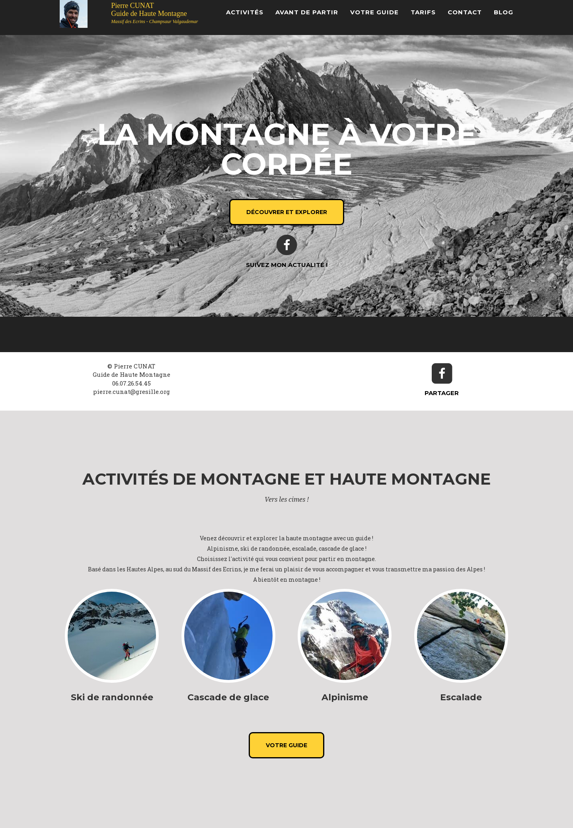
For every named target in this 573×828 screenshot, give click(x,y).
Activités (244, 12)
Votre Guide (374, 12)
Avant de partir (306, 12)
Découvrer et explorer (286, 212)
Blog (503, 12)
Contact (465, 12)
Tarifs (423, 12)
